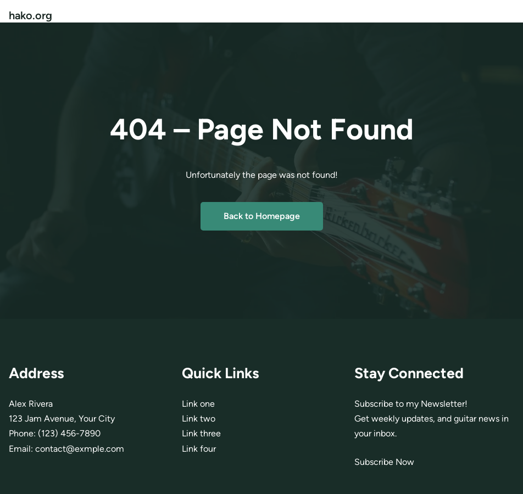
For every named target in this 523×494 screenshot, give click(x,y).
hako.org (30, 15)
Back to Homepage (262, 216)
